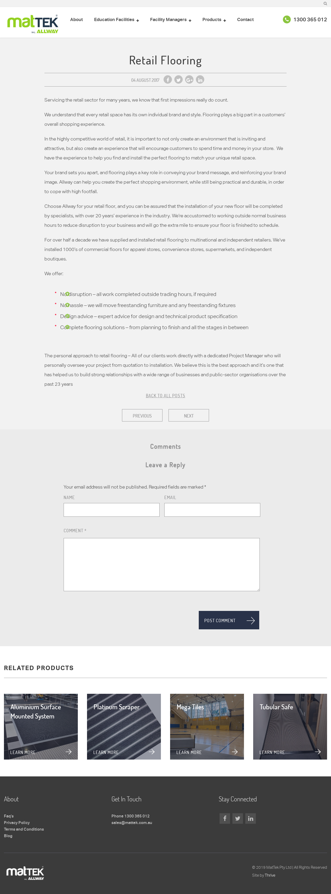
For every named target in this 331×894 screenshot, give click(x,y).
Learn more (23, 752)
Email (170, 497)
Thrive (270, 875)
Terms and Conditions (24, 829)
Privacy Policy (17, 823)
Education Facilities (114, 20)
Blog (8, 836)
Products (211, 20)
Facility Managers (168, 20)
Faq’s (9, 816)
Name (69, 497)
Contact (245, 20)
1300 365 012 (305, 20)
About (76, 20)
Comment (75, 531)
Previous (142, 416)
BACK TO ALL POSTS (165, 396)
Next (189, 416)
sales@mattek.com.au (131, 823)
